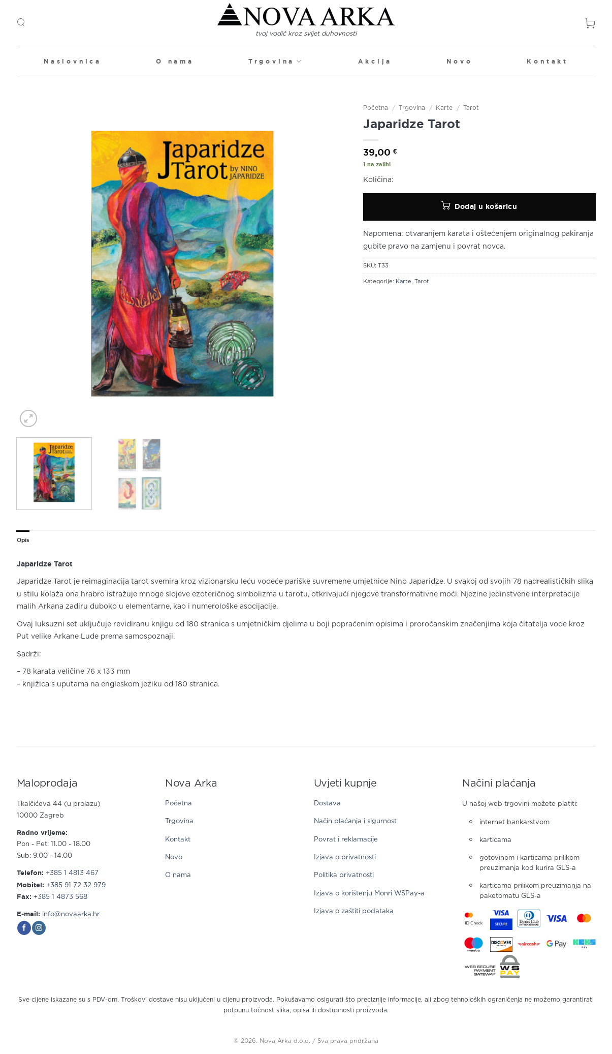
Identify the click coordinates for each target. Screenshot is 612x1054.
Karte (444, 108)
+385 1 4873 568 (60, 897)
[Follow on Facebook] (24, 928)
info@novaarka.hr (71, 914)
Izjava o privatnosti (345, 857)
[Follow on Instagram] (39, 928)
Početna (375, 108)
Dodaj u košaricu (486, 206)
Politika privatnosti (344, 875)
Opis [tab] (23, 540)
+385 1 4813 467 (72, 873)
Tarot (471, 108)
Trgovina (276, 61)
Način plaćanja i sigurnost (355, 821)
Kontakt (547, 61)
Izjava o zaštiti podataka (354, 911)
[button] (21, 23)
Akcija (375, 61)
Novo (459, 61)
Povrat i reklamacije (346, 839)
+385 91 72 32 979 (76, 885)
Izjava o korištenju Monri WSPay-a (369, 893)
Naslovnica (73, 61)
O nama (175, 61)
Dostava (327, 803)
